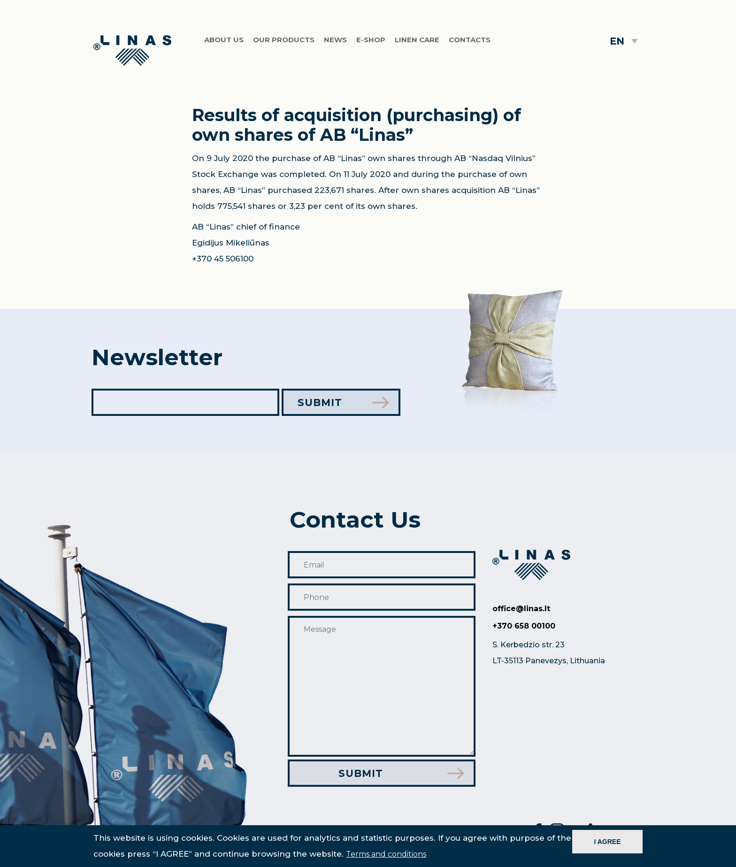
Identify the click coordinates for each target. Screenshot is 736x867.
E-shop (370, 39)
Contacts (470, 39)
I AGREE (607, 841)
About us (224, 39)
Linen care (417, 39)
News (335, 39)
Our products (283, 39)
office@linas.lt (521, 608)
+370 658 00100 (523, 625)
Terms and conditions (386, 854)
